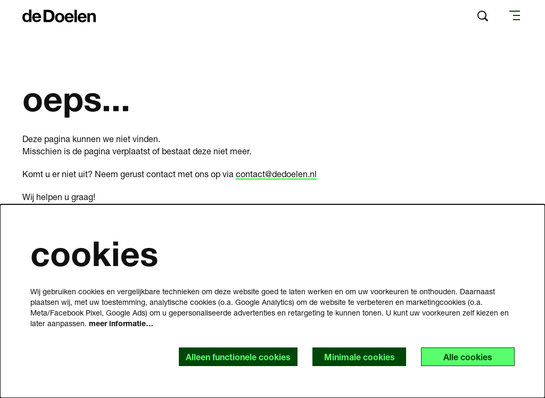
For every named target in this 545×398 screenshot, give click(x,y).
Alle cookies (467, 357)
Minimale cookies (359, 357)
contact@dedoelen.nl (276, 174)
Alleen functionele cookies (238, 357)
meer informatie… (121, 323)
